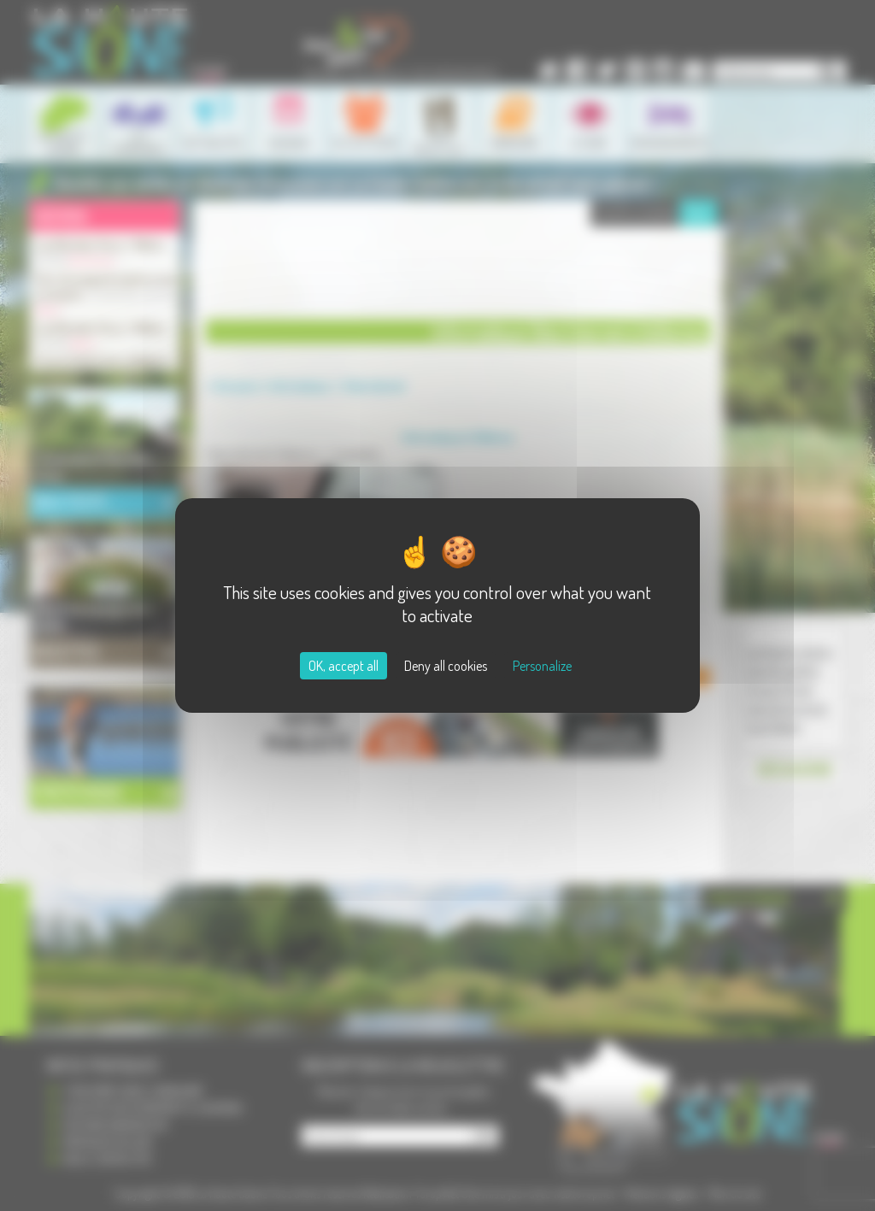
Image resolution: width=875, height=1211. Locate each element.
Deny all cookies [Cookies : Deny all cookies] (445, 665)
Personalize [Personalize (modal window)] (542, 665)
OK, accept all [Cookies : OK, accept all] (343, 665)
